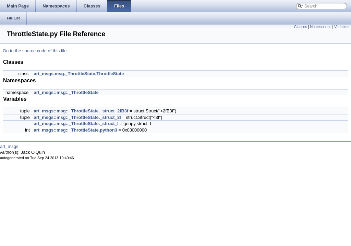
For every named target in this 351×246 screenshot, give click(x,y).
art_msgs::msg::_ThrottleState (66, 92)
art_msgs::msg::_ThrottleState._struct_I (76, 123)
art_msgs (9, 146)
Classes (300, 27)
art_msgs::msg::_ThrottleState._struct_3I (77, 117)
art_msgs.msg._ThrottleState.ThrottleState (79, 73)
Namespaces (320, 27)
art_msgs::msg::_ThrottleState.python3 (75, 130)
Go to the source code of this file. (35, 50)
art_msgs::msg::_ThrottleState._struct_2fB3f (81, 110)
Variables (341, 27)
